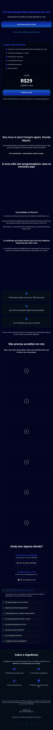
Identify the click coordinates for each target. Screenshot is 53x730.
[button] (26, 371)
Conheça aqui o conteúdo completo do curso (26, 32)
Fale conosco (37, 717)
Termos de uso (16, 717)
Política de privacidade (27, 717)
